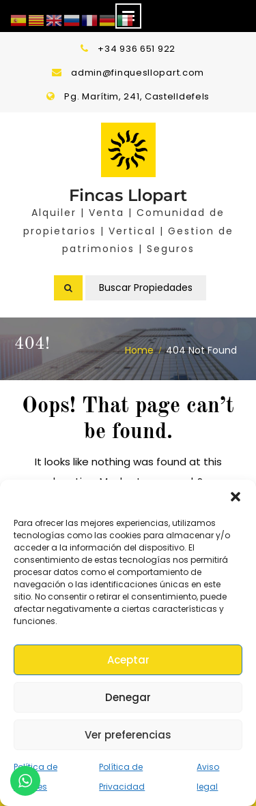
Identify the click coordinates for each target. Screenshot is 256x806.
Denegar (128, 697)
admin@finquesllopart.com (137, 72)
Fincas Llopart (128, 195)
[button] (235, 496)
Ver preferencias (128, 735)
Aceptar (128, 660)
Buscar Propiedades (146, 287)
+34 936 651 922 (136, 48)
